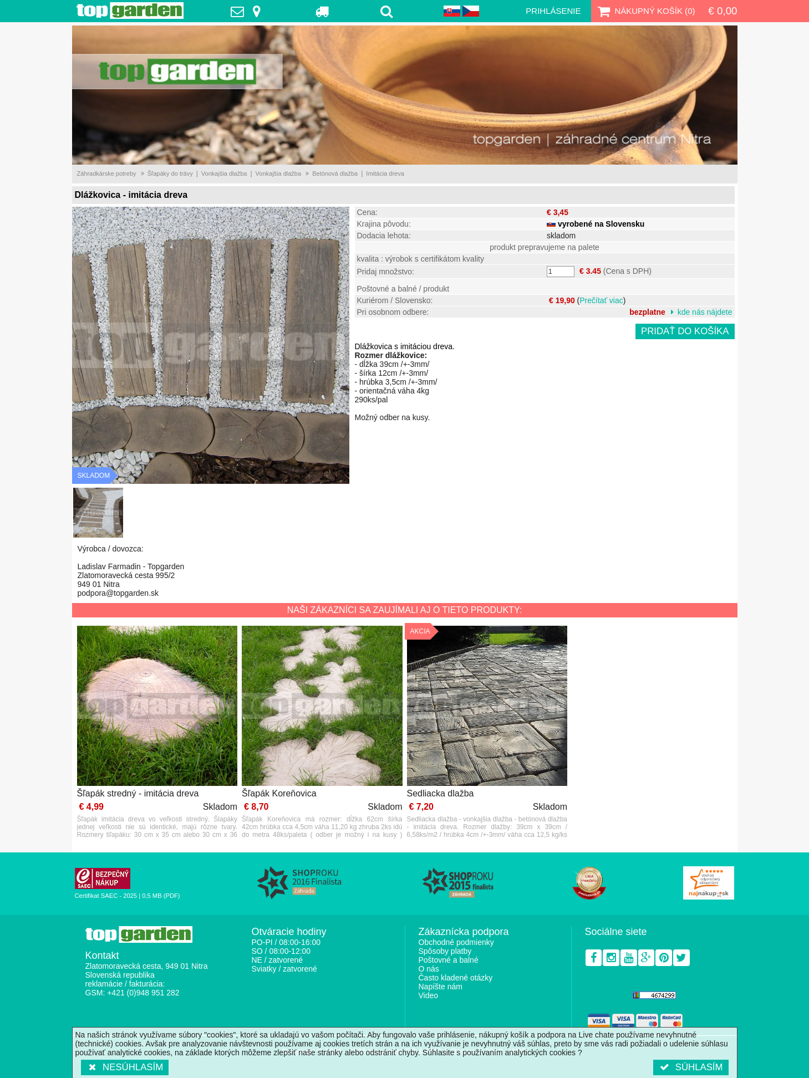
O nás (429, 968)
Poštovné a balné (449, 960)
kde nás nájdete (705, 312)
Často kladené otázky (456, 977)
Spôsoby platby (445, 951)
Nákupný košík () (645, 11)
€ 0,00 (722, 11)
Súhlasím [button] (690, 1067)
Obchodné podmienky (456, 942)
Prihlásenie (553, 11)
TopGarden (130, 10)
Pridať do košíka (685, 331)
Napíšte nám (440, 986)
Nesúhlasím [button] (125, 1067)
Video (429, 995)
